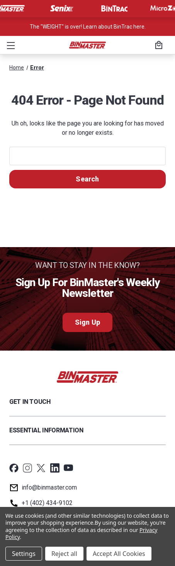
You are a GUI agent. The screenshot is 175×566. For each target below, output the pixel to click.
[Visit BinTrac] (114, 8)
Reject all (64, 553)
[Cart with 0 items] (157, 46)
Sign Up (87, 322)
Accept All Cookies (119, 553)
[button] (9, 45)
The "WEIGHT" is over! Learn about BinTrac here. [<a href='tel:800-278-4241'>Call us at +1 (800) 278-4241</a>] (88, 27)
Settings (24, 553)
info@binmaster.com (49, 487)
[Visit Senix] (61, 8)
